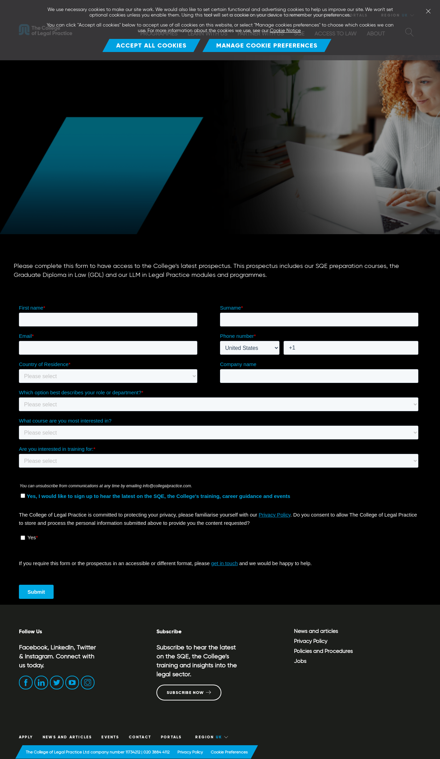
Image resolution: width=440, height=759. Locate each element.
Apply (26, 737)
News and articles (316, 631)
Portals (171, 737)
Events (110, 737)
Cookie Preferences (229, 752)
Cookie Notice (285, 30)
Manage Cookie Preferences (267, 45)
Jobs (300, 661)
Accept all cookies (151, 45)
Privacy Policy (310, 641)
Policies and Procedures (323, 651)
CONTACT (140, 737)
